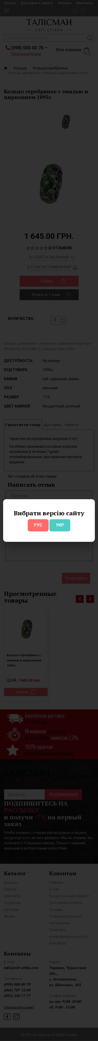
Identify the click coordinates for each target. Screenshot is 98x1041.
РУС (38, 525)
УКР (60, 525)
